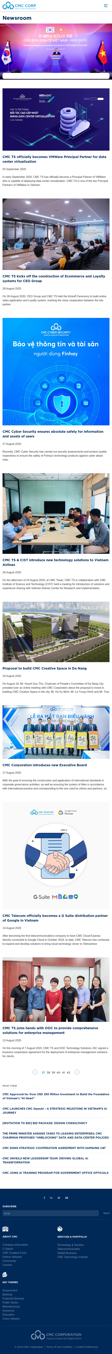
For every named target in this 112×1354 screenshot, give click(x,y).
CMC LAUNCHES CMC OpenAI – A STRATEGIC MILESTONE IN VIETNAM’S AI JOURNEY (55, 1110)
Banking (7, 1294)
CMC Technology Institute (72, 1257)
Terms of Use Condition (59, 1346)
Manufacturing (11, 1306)
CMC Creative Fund (14, 1252)
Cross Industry (11, 1318)
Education (8, 1314)
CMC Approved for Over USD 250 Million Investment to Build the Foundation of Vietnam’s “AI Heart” (56, 1096)
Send (106, 1213)
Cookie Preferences (87, 1346)
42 (68, 1072)
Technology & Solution (70, 1245)
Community (9, 1260)
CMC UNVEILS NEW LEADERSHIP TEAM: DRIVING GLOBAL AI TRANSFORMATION (45, 1160)
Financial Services (13, 1298)
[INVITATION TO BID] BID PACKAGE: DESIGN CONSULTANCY (45, 1123)
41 (63, 1072)
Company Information (15, 1244)
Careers (7, 1264)
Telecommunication (68, 1249)
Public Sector (10, 1302)
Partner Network (12, 1256)
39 (53, 1072)
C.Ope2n (8, 1248)
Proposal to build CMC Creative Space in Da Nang (45, 668)
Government (10, 1290)
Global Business (67, 1253)
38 (48, 1072)
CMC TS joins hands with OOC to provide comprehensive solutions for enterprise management (50, 1030)
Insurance (8, 1310)
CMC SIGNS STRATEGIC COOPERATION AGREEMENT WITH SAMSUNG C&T (54, 1147)
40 (58, 1072)
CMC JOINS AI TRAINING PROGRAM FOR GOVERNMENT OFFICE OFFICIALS (55, 1172)
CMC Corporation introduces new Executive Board (45, 764)
